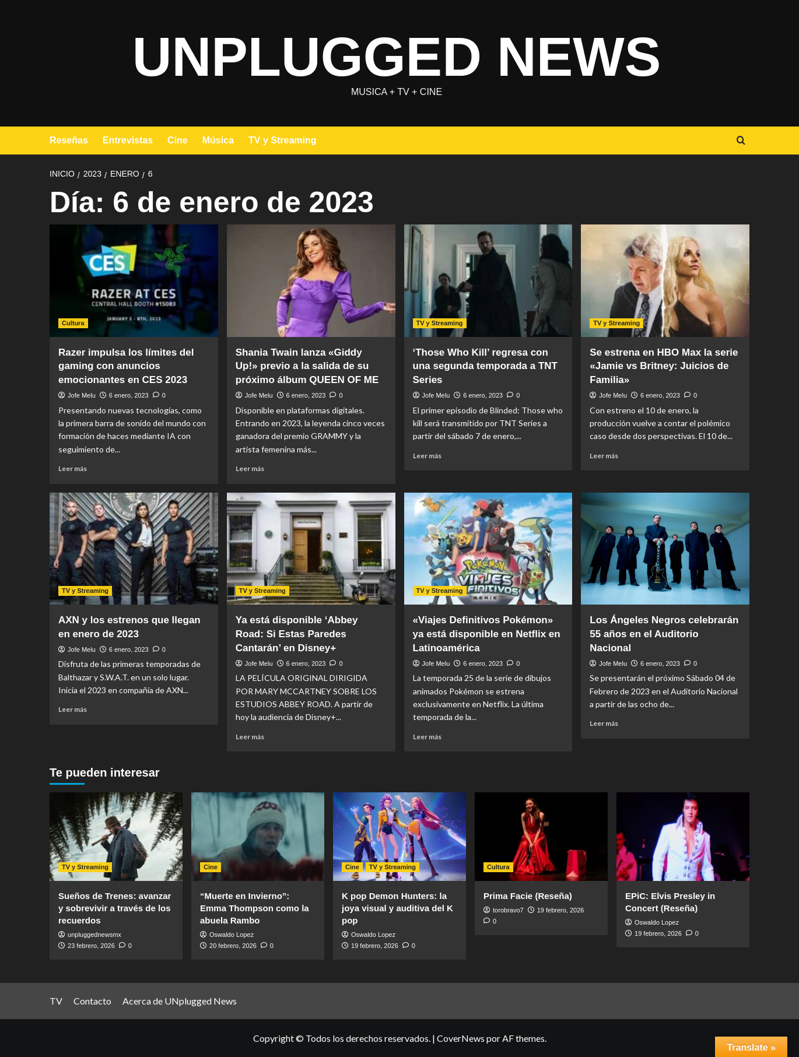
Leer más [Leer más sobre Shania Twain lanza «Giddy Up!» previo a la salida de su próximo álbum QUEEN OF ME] (250, 468)
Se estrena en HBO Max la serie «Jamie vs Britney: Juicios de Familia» (664, 366)
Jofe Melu (82, 395)
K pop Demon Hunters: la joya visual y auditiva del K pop (397, 908)
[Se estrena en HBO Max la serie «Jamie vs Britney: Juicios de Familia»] (665, 280)
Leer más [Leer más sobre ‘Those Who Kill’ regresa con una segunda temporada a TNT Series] (427, 455)
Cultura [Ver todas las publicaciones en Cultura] (73, 322)
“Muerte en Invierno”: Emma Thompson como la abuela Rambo (254, 908)
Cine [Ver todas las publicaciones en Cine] (211, 866)
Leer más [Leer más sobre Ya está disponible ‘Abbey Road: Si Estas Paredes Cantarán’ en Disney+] (250, 736)
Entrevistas (128, 140)
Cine (177, 140)
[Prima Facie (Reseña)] (541, 836)
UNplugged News (397, 55)
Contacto (92, 1000)
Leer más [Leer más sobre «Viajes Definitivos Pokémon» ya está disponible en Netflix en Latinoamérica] (427, 736)
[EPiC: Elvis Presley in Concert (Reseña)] (682, 836)
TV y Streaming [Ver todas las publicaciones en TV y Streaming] (439, 322)
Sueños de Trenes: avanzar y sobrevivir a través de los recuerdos (114, 908)
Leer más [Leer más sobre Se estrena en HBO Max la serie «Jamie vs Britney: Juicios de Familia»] (604, 455)
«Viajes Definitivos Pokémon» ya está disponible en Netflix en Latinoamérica (486, 634)
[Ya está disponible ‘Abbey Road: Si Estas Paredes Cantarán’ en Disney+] (311, 549)
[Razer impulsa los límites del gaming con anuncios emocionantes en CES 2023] (134, 280)
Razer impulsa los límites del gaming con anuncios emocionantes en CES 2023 (126, 366)
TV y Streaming (282, 140)
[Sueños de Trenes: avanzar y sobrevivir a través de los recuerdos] (116, 836)
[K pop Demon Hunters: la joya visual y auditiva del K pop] (399, 836)
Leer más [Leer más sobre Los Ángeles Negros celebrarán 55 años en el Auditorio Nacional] (604, 723)
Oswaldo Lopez (231, 934)
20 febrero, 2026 (233, 945)
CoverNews (461, 1038)
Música (218, 140)
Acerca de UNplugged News (179, 1000)
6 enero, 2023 (129, 395)
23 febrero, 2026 (91, 945)
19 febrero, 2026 (374, 945)
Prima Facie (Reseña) (527, 896)
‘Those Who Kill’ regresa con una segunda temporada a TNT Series (485, 366)
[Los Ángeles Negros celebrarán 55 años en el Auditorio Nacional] (665, 549)
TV (56, 1000)
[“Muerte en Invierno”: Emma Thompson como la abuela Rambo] (257, 836)
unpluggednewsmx (94, 934)
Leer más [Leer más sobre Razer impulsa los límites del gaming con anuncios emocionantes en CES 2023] (72, 468)
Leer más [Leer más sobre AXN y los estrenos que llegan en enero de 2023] (72, 709)
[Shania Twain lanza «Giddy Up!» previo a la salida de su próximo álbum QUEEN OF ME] (311, 280)
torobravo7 (508, 910)
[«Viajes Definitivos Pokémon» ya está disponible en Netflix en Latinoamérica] (488, 549)
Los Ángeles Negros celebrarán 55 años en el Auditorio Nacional (664, 634)
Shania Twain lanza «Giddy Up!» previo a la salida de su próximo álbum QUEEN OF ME (307, 366)
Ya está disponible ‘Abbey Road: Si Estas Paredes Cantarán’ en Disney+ (297, 634)
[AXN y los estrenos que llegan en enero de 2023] (134, 549)
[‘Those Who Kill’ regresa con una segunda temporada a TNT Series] (488, 280)
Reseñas (69, 140)
